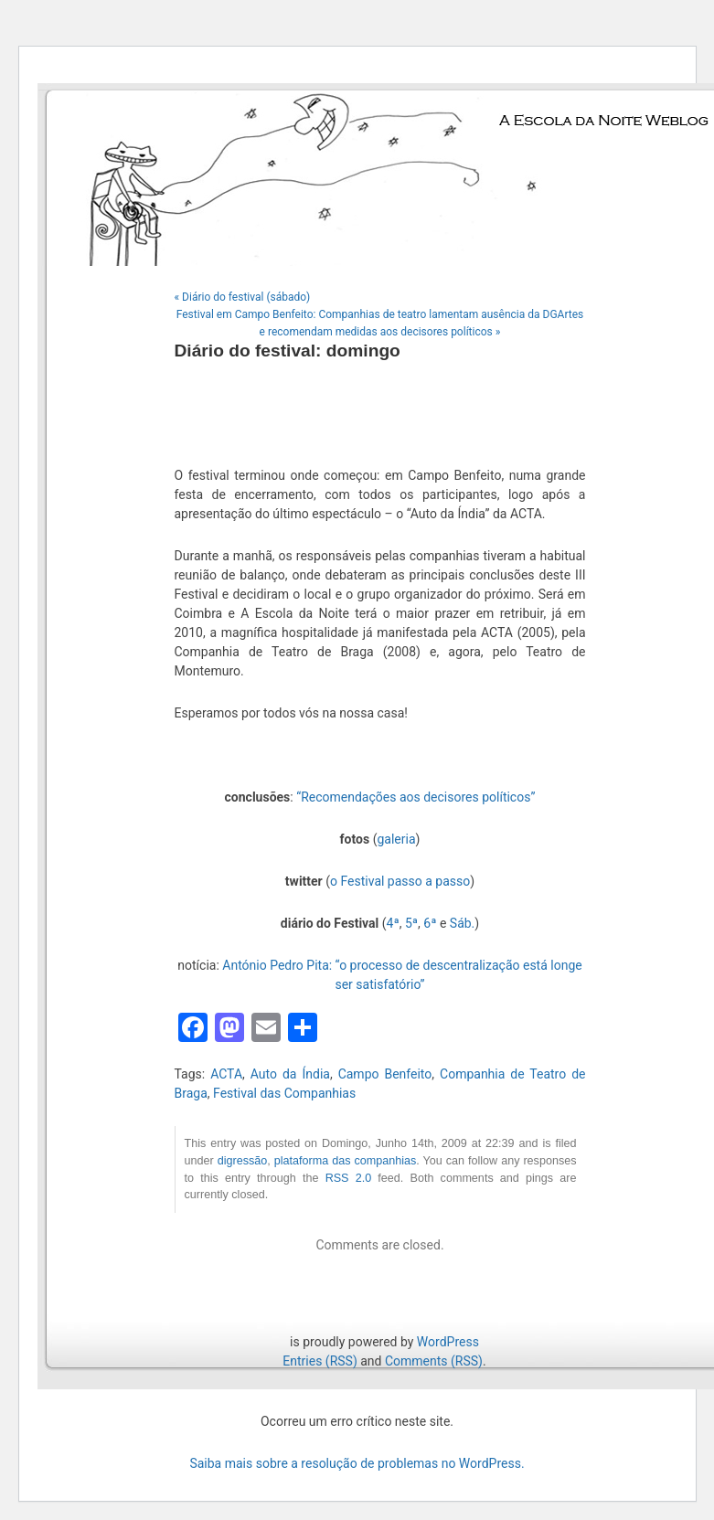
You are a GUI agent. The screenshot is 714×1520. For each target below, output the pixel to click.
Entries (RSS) (319, 1361)
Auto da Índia (290, 1074)
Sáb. (462, 923)
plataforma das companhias (345, 1160)
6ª (429, 923)
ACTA (226, 1074)
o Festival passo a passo (400, 881)
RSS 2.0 (348, 1178)
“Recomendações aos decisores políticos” (415, 797)
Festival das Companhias (284, 1093)
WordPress (448, 1341)
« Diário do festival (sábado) (243, 297)
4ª (393, 923)
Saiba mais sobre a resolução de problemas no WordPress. (356, 1463)
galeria (396, 839)
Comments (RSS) (434, 1361)
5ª (411, 923)
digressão (243, 1160)
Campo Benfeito (385, 1074)
